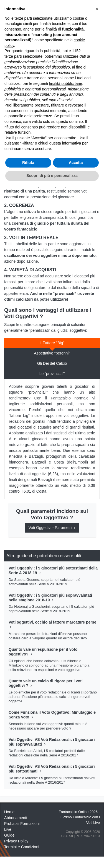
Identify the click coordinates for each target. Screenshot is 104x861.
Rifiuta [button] (28, 162)
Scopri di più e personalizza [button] (51, 175)
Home (9, 812)
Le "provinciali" (52, 373)
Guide (9, 835)
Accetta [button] (76, 162)
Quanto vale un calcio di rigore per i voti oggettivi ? (46, 683)
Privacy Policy (16, 841)
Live (7, 829)
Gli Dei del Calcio (52, 363)
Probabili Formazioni (22, 823)
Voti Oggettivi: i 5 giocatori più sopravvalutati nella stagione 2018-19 (50, 597)
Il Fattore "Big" (52, 343)
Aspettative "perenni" (52, 353)
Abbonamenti (15, 818)
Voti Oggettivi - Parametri (52, 527)
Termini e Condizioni (21, 847)
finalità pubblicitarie (65, 83)
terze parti (13, 56)
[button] (96, 8)
